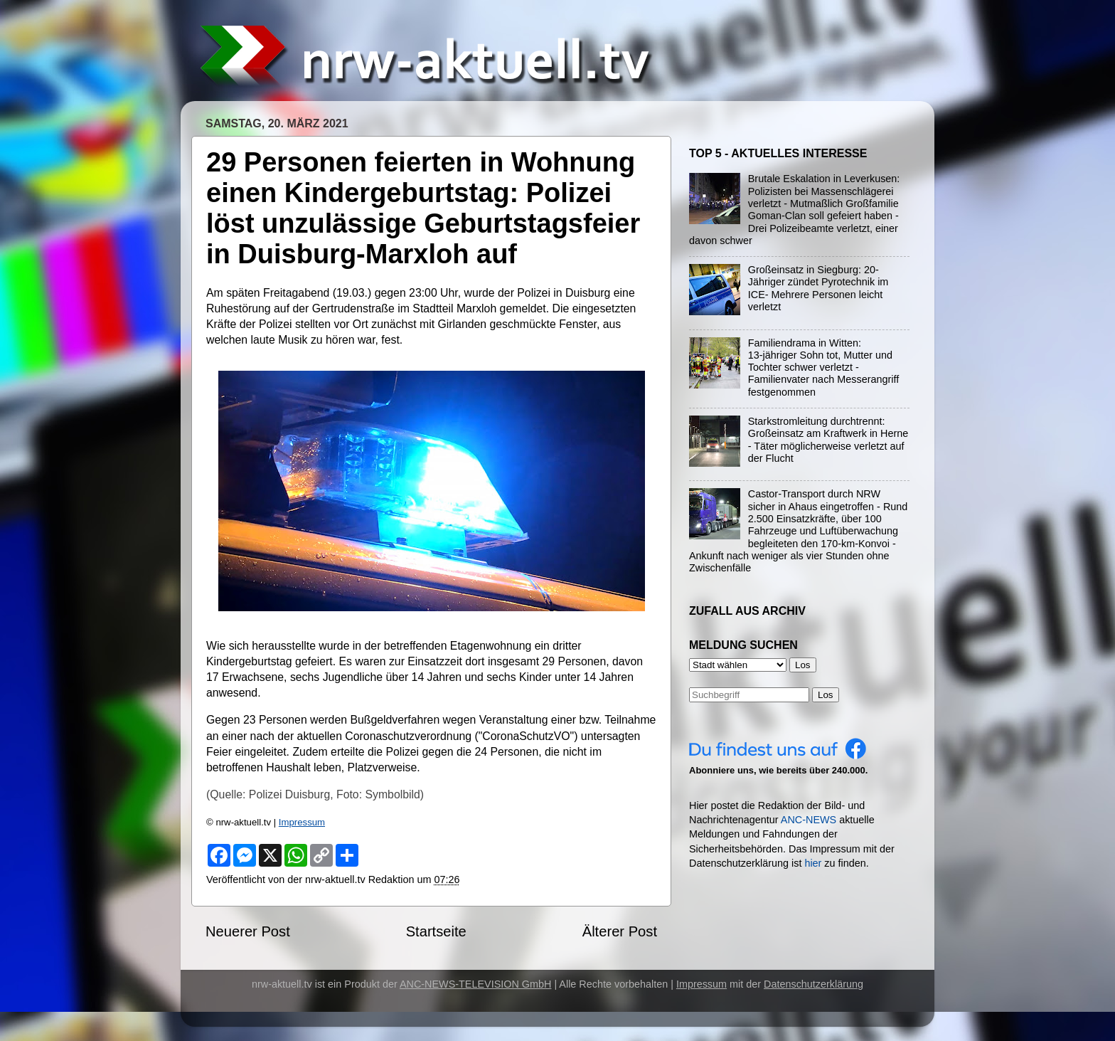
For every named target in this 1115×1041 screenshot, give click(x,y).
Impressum (302, 822)
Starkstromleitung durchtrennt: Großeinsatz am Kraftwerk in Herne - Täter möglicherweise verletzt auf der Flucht (828, 440)
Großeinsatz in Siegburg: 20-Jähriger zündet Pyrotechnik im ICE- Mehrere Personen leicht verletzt (818, 288)
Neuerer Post (248, 931)
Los (825, 694)
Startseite (436, 931)
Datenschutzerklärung (813, 984)
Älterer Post (619, 931)
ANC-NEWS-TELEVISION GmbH (476, 984)
